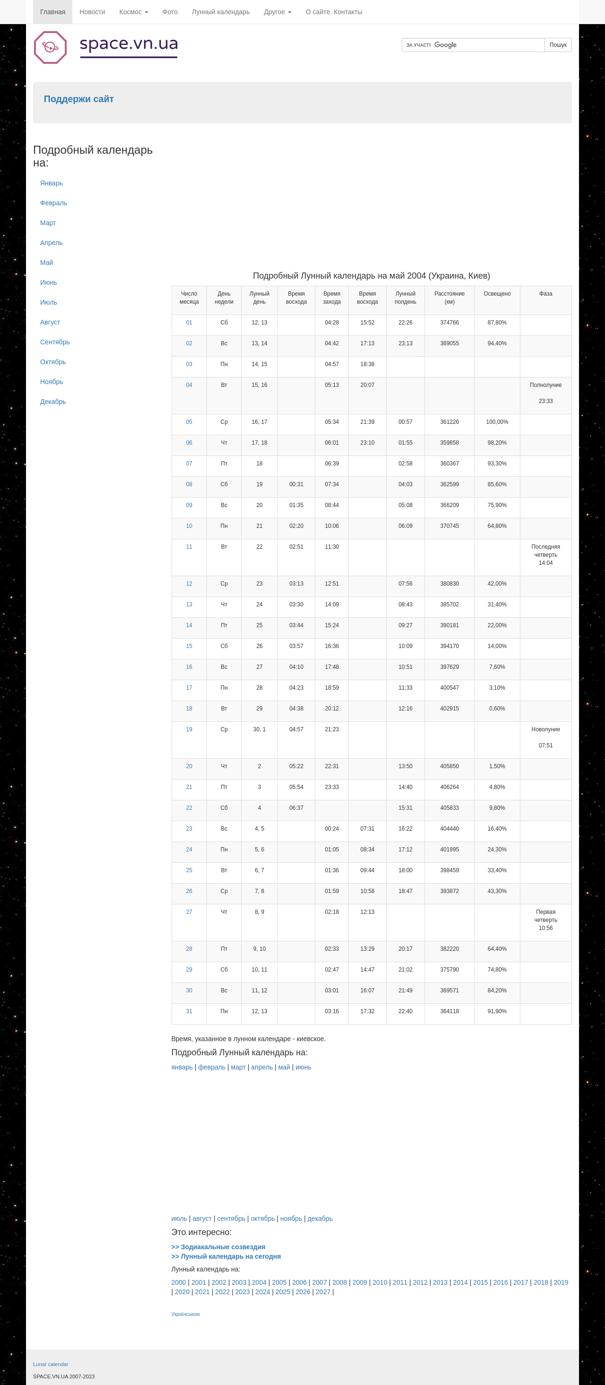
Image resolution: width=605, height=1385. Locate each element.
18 (189, 708)
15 (189, 646)
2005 (279, 1282)
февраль (211, 1067)
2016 (500, 1282)
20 (189, 766)
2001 (198, 1282)
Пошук (558, 45)
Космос (134, 12)
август (202, 1218)
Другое (277, 12)
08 (189, 484)
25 (189, 870)
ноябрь (291, 1218)
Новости (92, 12)
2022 (222, 1292)
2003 (239, 1282)
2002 (219, 1282)
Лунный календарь (221, 12)
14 (189, 625)
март (238, 1067)
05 (189, 422)
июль (179, 1218)
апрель (262, 1067)
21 (189, 787)
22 (189, 808)
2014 (460, 1282)
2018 (541, 1282)
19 (189, 729)
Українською (186, 1314)
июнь (303, 1067)
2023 (242, 1292)
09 (189, 505)
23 (189, 828)
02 (189, 343)
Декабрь (53, 401)
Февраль (53, 203)
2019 (560, 1282)
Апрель (51, 242)
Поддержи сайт (79, 99)
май (284, 1067)
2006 (299, 1282)
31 (189, 1011)
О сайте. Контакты (334, 12)
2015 (480, 1282)
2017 (520, 1282)
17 (189, 687)
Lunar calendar (51, 1364)
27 (189, 912)
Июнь (48, 282)
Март (48, 223)
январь (182, 1067)
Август (50, 322)
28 (189, 949)
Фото (170, 12)
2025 (283, 1292)
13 (189, 604)
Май (46, 262)
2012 (420, 1282)
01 (189, 322)
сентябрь (231, 1218)
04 (189, 385)
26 (189, 891)
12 (189, 583)
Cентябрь (55, 342)
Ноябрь (51, 382)
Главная (52, 12)
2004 (259, 1282)
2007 (319, 1282)
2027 (323, 1292)
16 (189, 667)
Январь (51, 183)
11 (189, 546)
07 (189, 463)
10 (189, 526)
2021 (202, 1292)
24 (189, 849)
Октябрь (53, 362)
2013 (440, 1282)
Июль (48, 302)
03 (189, 364)
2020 (182, 1292)
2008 (339, 1282)
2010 (379, 1282)
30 (189, 990)
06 (189, 442)
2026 (303, 1292)
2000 (179, 1282)
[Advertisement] (372, 200)
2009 (360, 1282)
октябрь (263, 1218)
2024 (262, 1292)
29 (189, 969)
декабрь (320, 1218)
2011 (400, 1282)
